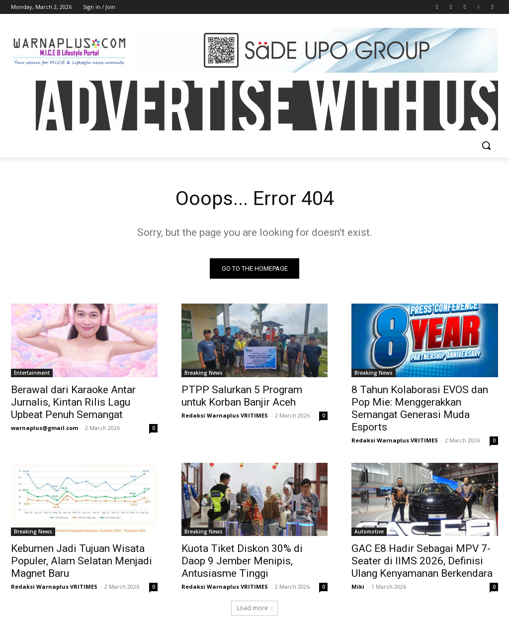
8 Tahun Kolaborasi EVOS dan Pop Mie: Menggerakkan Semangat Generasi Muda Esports (419, 407)
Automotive (369, 531)
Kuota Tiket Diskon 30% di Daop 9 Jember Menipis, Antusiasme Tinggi (242, 560)
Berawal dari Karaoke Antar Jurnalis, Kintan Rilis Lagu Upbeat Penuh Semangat (73, 401)
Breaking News (203, 372)
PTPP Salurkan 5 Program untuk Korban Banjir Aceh (241, 395)
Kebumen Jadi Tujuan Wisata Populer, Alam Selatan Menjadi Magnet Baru (81, 560)
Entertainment (32, 372)
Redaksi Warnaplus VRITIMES (224, 415)
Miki (357, 586)
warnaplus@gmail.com (44, 427)
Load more (254, 608)
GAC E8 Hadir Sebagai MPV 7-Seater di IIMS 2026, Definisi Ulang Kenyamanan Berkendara (422, 560)
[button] (486, 145)
